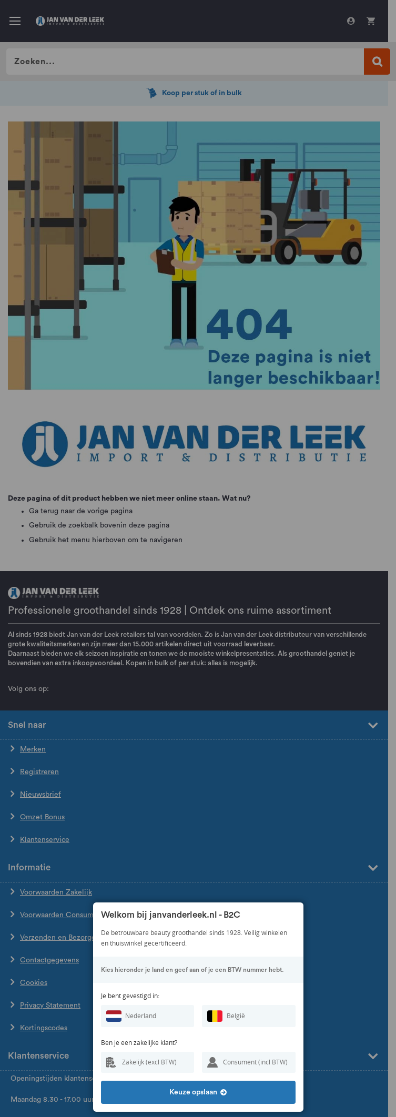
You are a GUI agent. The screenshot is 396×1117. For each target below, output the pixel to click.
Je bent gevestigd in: (130, 995)
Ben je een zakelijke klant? (139, 1042)
